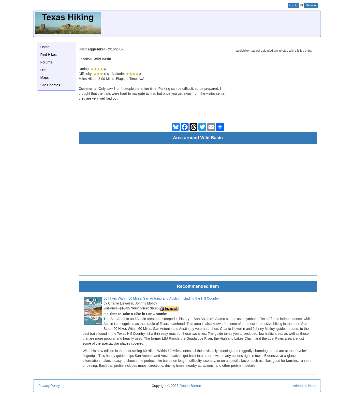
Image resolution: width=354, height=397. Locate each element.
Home (44, 47)
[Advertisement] (229, 23)
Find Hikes (48, 55)
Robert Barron (190, 386)
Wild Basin (102, 59)
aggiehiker (96, 49)
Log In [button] (293, 5)
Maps (44, 77)
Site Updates (50, 85)
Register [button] (311, 5)
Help (43, 70)
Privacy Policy (49, 386)
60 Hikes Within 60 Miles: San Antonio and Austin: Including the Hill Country (161, 298)
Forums (46, 62)
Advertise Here (304, 386)
